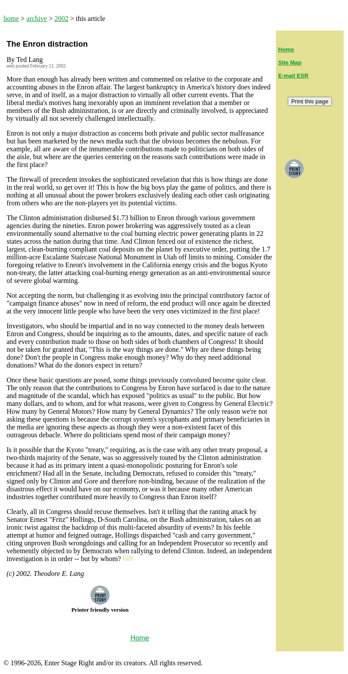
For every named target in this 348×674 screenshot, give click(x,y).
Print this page (309, 101)
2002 (62, 18)
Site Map (289, 62)
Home (286, 49)
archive (37, 18)
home (11, 18)
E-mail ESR (293, 75)
